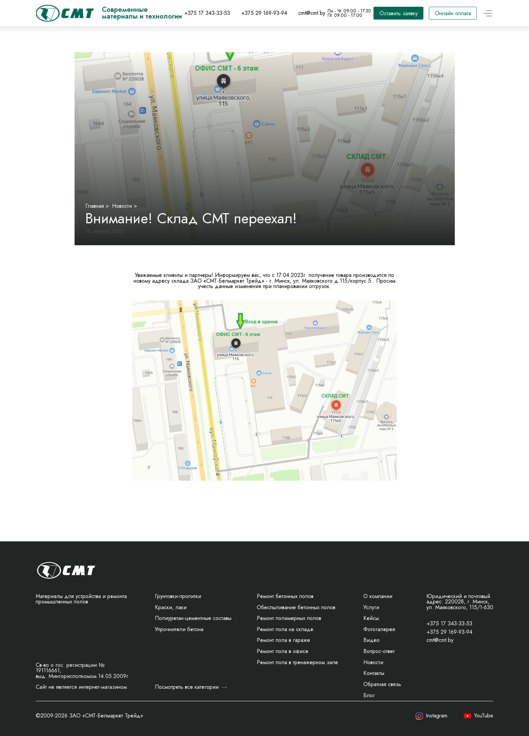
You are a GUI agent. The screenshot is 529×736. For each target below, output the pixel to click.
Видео (371, 640)
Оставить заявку (399, 13)
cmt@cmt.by (311, 13)
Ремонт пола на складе (285, 629)
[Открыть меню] (487, 13)
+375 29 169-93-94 (264, 13)
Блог (369, 695)
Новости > (124, 206)
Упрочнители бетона (179, 629)
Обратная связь (382, 684)
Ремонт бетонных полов (285, 596)
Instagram (431, 716)
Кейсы (371, 618)
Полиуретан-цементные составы (193, 618)
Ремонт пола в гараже (283, 640)
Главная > (97, 206)
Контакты (373, 673)
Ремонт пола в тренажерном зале (297, 662)
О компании (377, 596)
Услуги (371, 607)
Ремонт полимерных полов (289, 618)
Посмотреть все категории (191, 687)
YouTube (478, 716)
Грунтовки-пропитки (178, 596)
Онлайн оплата (453, 13)
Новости (373, 662)
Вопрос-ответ (379, 651)
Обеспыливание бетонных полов (296, 607)
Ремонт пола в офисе (282, 651)
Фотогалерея (379, 629)
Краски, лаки (171, 607)
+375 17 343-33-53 (207, 13)
